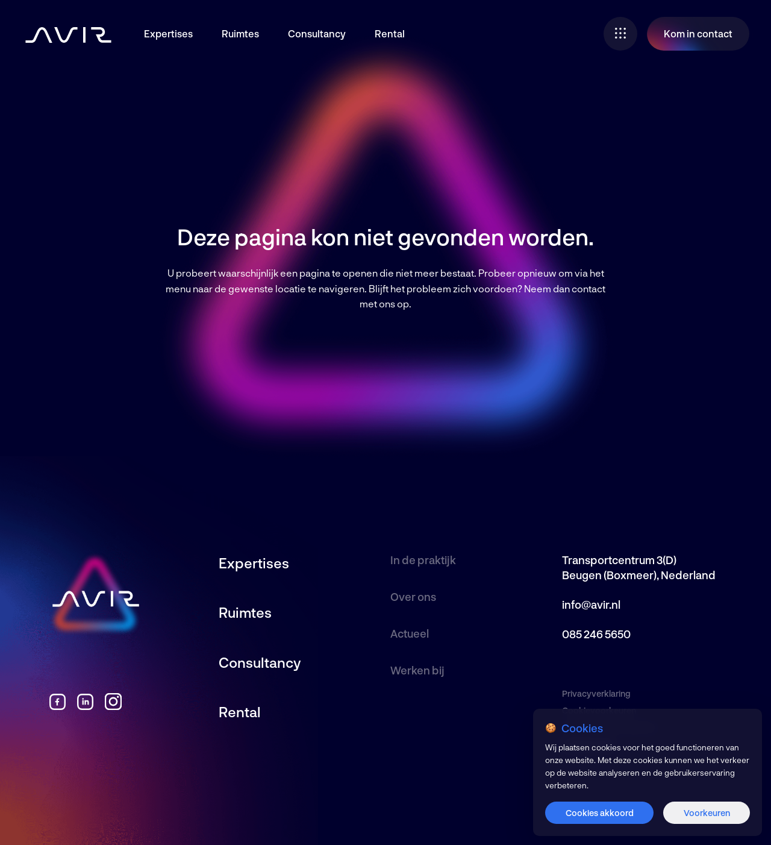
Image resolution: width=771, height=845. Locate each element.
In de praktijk (423, 560)
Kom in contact (698, 33)
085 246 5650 (596, 634)
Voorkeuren (707, 813)
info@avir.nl (591, 604)
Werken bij (417, 670)
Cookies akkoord (600, 813)
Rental (390, 33)
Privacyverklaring (596, 693)
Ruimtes (240, 33)
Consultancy (317, 33)
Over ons (413, 596)
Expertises (168, 33)
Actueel (409, 633)
